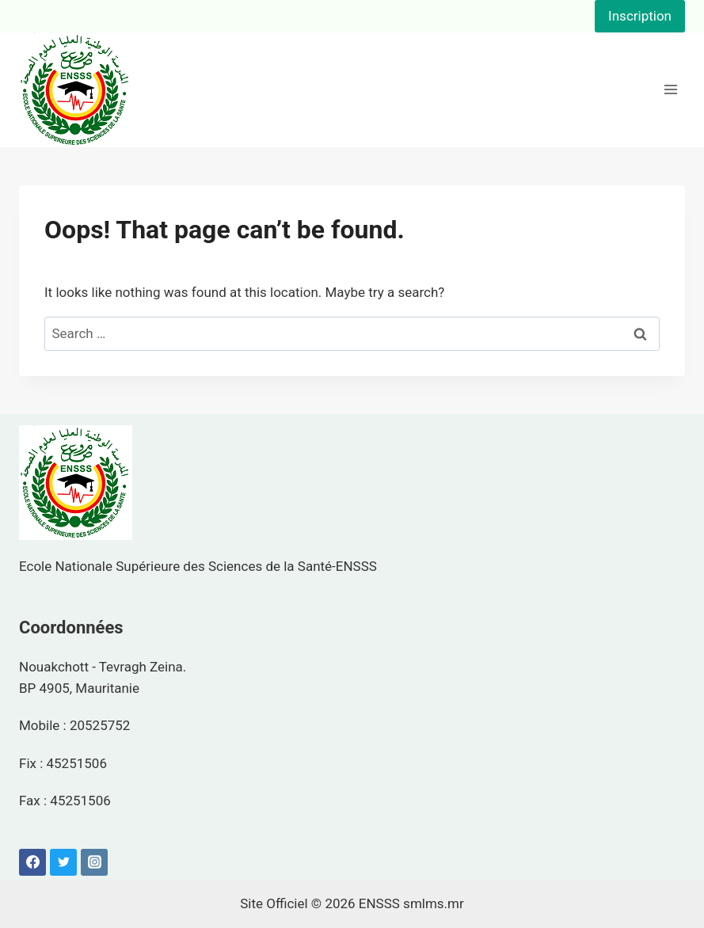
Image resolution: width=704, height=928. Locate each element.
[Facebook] (32, 862)
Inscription (640, 16)
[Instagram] (94, 862)
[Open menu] (670, 90)
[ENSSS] (75, 89)
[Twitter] (63, 862)
